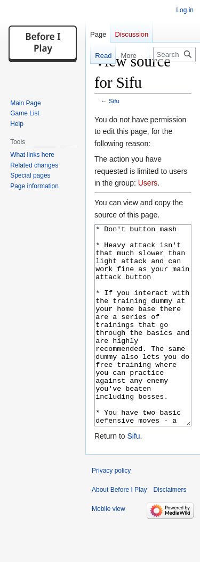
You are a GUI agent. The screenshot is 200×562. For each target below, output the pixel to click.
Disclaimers (169, 529)
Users (148, 183)
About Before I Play (119, 529)
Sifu (114, 100)
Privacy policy (111, 510)
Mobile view (108, 548)
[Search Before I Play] (174, 54)
